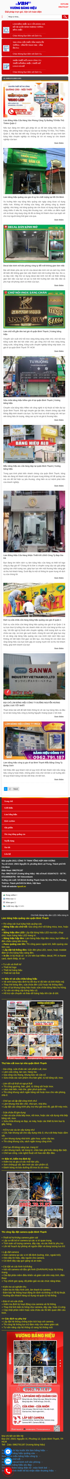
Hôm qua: (10, 902)
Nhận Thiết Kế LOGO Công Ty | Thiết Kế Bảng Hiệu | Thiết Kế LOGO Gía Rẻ (27, 63)
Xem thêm (59, 143)
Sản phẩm (8, 828)
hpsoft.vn (21, 886)
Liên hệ (7, 854)
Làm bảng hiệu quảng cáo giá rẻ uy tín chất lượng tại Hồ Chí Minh (33, 197)
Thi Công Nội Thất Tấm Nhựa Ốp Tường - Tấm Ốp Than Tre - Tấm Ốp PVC (28, 45)
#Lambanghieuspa (12, 78)
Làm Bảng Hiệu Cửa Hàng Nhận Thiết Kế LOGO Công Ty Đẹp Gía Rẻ (33, 556)
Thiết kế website (9, 886)
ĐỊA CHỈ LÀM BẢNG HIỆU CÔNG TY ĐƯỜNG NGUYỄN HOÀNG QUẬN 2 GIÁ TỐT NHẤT (31, 704)
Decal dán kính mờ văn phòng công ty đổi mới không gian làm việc (34, 266)
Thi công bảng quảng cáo (14, 834)
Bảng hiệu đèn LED (52, 915)
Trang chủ (8, 801)
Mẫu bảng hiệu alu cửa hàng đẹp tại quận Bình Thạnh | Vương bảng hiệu (32, 467)
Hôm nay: (10, 899)
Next (16, 789)
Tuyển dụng (9, 841)
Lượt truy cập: (12, 906)
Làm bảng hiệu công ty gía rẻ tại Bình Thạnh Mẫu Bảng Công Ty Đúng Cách (32, 764)
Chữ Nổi (39, 915)
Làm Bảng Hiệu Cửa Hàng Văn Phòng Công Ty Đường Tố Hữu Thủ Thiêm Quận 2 (33, 121)
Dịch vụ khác (9, 821)
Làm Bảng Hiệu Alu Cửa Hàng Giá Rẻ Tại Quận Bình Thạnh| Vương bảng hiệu (29, 27)
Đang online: (11, 895)
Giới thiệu (8, 808)
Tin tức (7, 847)
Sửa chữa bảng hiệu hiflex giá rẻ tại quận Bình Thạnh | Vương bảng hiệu (31, 401)
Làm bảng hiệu (10, 814)
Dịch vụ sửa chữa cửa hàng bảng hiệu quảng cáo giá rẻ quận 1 (32, 620)
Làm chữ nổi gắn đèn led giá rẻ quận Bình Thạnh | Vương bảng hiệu (32, 332)
